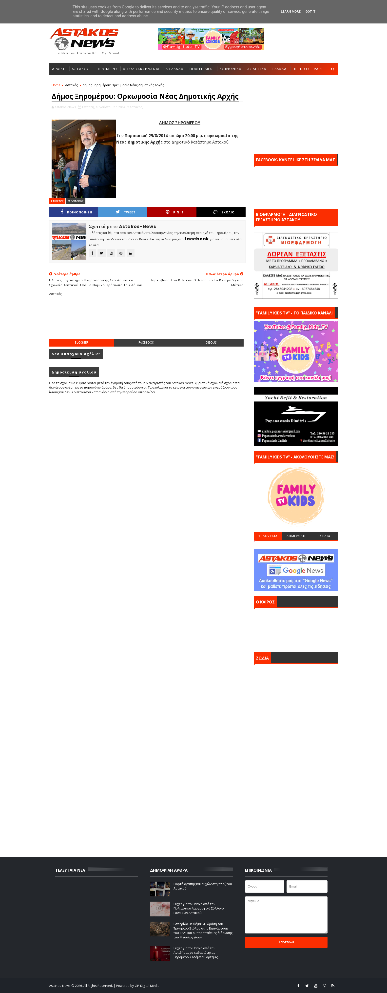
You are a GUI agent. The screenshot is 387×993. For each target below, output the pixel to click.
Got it (310, 11)
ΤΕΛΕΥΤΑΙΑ (267, 536)
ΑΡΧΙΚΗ (59, 68)
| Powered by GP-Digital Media (136, 985)
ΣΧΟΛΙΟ (224, 212)
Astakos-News (60, 985)
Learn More (291, 11)
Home (56, 85)
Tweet (125, 212)
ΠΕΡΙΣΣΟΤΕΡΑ (305, 68)
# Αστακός (75, 201)
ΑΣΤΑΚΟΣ (80, 68)
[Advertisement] (147, 321)
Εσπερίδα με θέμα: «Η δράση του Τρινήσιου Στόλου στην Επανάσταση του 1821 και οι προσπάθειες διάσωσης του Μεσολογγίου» (203, 931)
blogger (81, 342)
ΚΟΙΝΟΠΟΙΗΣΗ (76, 212)
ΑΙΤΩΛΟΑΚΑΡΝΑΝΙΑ (141, 68)
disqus (211, 342)
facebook (146, 342)
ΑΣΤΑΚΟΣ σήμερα (296, 628)
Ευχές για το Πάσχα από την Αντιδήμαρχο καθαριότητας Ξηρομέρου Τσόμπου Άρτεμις (196, 952)
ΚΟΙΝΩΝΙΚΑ (230, 68)
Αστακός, (136, 107)
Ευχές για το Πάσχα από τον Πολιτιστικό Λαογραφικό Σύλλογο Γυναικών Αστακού (199, 908)
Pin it (175, 212)
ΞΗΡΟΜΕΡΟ (106, 68)
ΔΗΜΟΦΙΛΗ (295, 536)
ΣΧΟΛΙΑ (323, 536)
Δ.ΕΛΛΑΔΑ (174, 68)
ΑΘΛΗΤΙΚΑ (256, 68)
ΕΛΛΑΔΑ (279, 68)
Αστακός (71, 85)
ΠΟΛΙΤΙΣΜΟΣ (201, 68)
